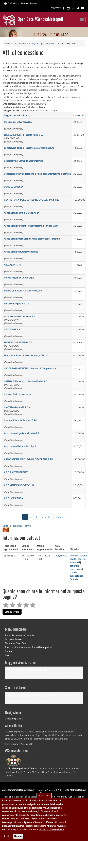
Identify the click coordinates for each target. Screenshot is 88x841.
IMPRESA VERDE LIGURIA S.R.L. (20, 316)
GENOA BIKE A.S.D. (13, 329)
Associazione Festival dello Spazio (20, 446)
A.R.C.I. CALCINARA (13, 498)
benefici (74, 565)
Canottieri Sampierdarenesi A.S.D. (20, 420)
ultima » (60, 517)
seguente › (46, 517)
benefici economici (77, 560)
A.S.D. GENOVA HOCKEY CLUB (19, 485)
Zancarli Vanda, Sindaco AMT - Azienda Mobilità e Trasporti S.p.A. (38, 675)
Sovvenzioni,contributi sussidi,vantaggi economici (29, 43)
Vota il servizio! (12, 611)
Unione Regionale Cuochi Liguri (19, 277)
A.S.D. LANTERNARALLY (16, 472)
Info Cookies (44, 800)
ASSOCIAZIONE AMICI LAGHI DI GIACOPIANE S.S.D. (28, 459)
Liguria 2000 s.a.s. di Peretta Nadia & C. (23, 134)
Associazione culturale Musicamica (21, 251)
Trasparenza (61, 555)
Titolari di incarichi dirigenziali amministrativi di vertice (33, 701)
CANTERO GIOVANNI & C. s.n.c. (19, 407)
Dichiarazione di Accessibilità (19, 743)
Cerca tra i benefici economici (17, 525)
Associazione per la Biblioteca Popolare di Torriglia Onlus (31, 225)
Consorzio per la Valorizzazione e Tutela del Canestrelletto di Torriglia (37, 173)
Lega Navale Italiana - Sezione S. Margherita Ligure (29, 147)
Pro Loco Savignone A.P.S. (16, 303)
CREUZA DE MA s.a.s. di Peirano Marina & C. (26, 381)
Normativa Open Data (15, 643)
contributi (74, 572)
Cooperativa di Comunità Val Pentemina (23, 160)
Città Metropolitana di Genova (20, 3)
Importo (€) (78, 115)
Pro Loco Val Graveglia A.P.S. (18, 121)
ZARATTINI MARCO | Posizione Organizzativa (28, 669)
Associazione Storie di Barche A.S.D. (21, 212)
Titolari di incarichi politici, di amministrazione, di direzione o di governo (40, 694)
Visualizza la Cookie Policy (51, 834)
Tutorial (8, 651)
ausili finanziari (76, 577)
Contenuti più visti (14, 718)
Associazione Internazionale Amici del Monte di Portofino (32, 238)
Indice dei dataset (13, 639)
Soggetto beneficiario (16, 115)
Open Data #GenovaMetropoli (40, 19)
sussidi (73, 575)
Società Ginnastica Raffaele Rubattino (23, 290)
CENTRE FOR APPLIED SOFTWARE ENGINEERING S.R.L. (31, 199)
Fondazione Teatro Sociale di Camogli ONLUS (26, 355)
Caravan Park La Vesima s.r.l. (18, 394)
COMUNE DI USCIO (13, 186)
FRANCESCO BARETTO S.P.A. (18, 342)
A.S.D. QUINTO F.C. (13, 264)
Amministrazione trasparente (19, 635)
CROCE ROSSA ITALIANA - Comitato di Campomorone (30, 368)
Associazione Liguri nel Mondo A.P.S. (22, 433)
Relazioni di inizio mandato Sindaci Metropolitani (28, 647)
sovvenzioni (76, 569)
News (8, 655)
